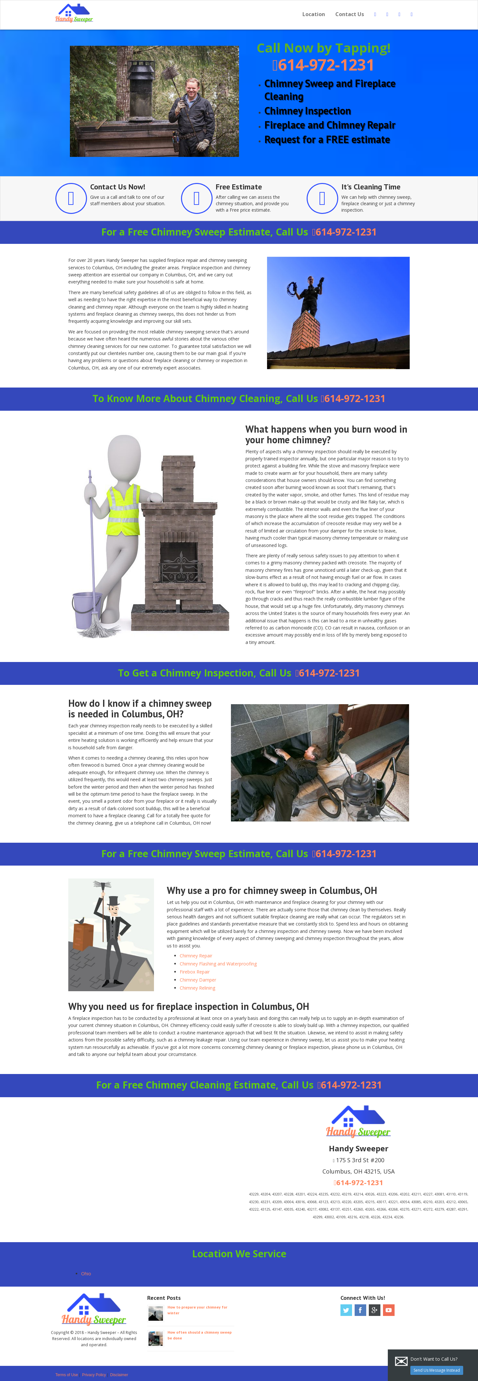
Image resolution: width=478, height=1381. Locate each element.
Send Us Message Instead (437, 1370)
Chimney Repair (196, 956)
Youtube (389, 1310)
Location (313, 14)
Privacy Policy (94, 1375)
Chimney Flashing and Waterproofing (218, 964)
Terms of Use (66, 1375)
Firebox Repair (195, 972)
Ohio (86, 1274)
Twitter (346, 1310)
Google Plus (374, 1310)
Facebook (360, 1310)
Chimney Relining (197, 988)
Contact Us (349, 14)
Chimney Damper (198, 980)
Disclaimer (119, 1375)
